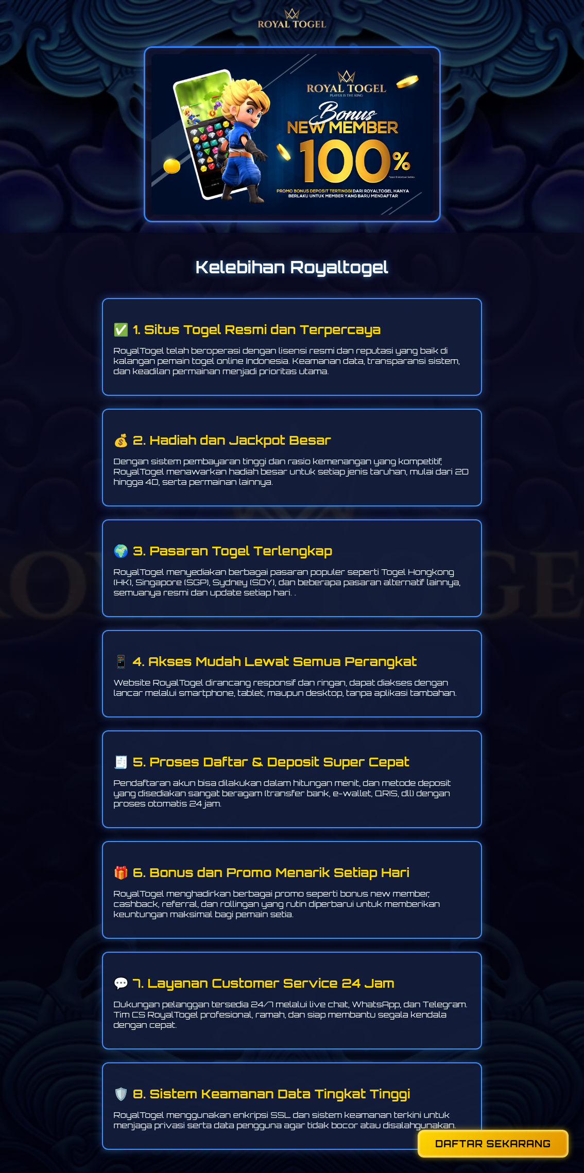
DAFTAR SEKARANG (493, 1143)
